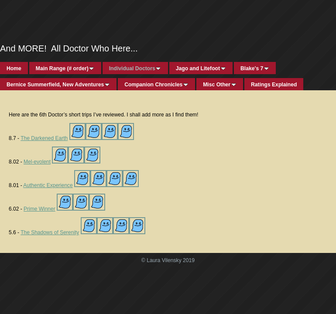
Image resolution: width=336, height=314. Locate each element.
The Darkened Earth (44, 138)
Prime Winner (39, 209)
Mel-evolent (37, 162)
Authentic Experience (47, 185)
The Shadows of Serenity (50, 232)
